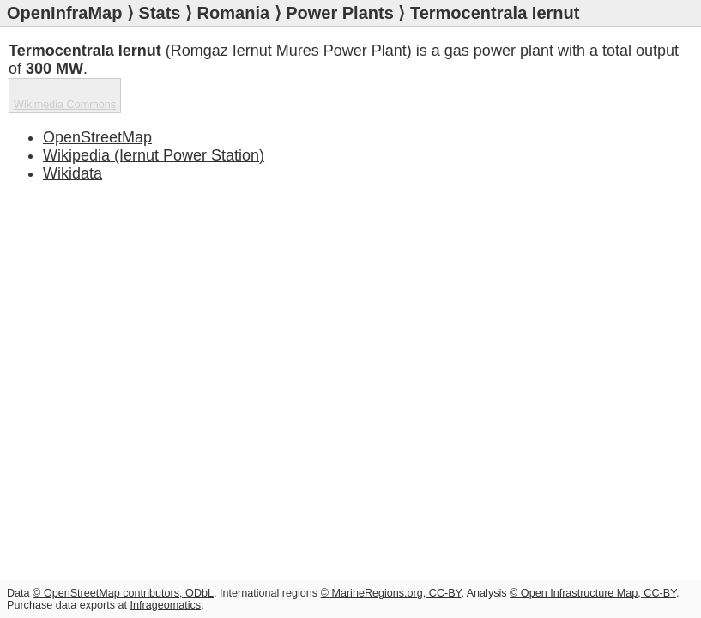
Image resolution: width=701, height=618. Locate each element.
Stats (160, 12)
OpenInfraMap (64, 12)
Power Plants (340, 12)
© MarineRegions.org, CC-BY (391, 593)
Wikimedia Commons (65, 105)
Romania (233, 12)
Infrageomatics (166, 605)
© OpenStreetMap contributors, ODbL (123, 593)
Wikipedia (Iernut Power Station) (153, 155)
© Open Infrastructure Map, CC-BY (593, 593)
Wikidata (72, 173)
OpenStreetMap (97, 137)
